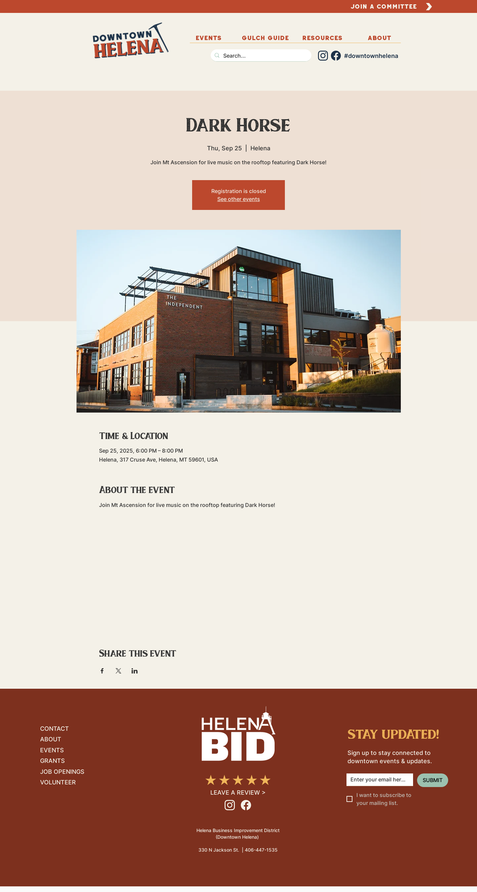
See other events (238, 199)
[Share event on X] (118, 670)
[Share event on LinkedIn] (135, 670)
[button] (379, 37)
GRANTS (52, 760)
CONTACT (54, 728)
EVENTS (52, 750)
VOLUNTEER (58, 782)
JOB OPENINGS (62, 771)
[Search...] (260, 55)
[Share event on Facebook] (102, 670)
